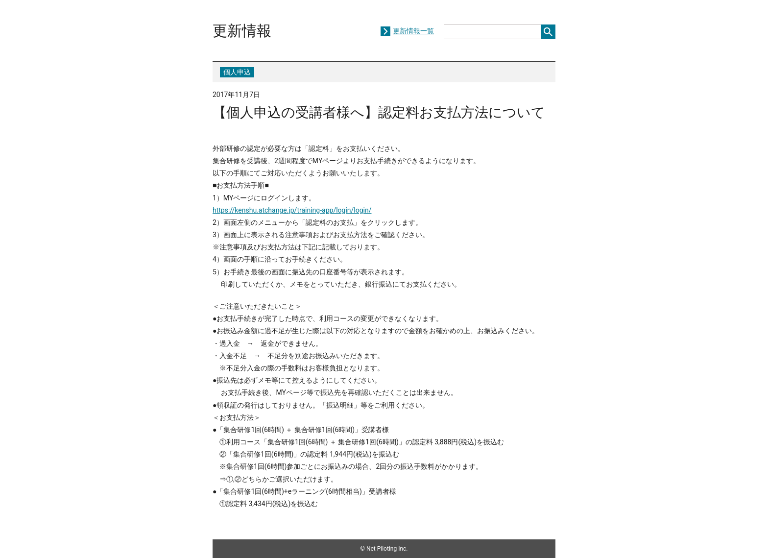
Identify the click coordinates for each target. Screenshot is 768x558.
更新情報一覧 (413, 31)
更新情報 (242, 30)
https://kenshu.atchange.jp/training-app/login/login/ (292, 210)
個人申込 (237, 72)
